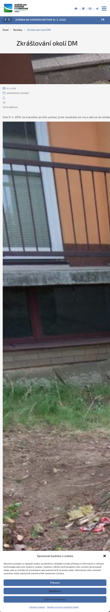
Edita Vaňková (10, 107)
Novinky (25, 93)
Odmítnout (55, 590)
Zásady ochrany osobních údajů (63, 607)
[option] (60, 20)
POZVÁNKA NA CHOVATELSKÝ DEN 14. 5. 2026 (42, 19)
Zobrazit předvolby (55, 599)
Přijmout (55, 582)
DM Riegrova (13, 93)
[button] (104, 556)
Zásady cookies (37, 607)
